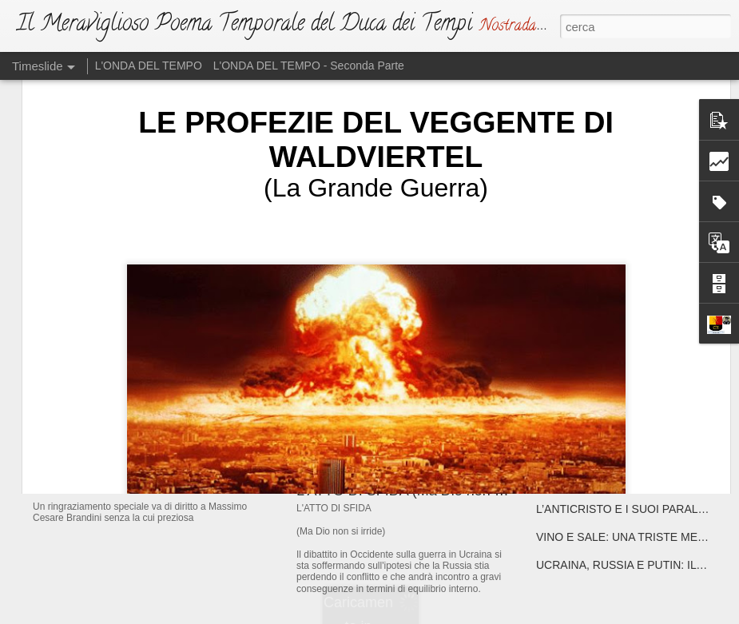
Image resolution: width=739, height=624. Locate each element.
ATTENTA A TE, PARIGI (595, 341)
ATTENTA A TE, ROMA (593, 369)
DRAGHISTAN (572, 397)
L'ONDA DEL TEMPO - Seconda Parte (308, 65)
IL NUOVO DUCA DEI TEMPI (158, 371)
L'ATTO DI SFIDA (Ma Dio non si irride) (421, 491)
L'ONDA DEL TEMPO (148, 65)
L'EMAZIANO (339, 364)
